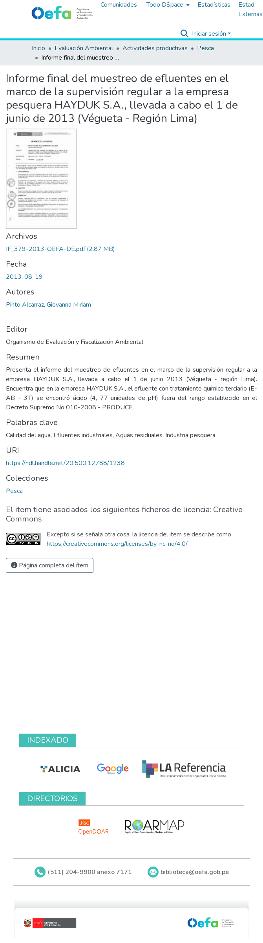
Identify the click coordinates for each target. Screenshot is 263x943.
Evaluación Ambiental (84, 48)
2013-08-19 (24, 277)
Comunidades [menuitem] (118, 4)
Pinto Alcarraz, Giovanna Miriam (48, 304)
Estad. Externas (250, 9)
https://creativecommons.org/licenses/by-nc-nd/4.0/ (117, 544)
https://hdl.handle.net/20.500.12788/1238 (65, 463)
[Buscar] (185, 33)
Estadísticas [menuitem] (213, 4)
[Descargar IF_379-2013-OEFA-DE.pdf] (60, 249)
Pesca (205, 48)
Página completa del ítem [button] (49, 565)
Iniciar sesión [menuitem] (209, 33)
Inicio (38, 48)
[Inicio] (62, 13)
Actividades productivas (155, 48)
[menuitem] (167, 4)
